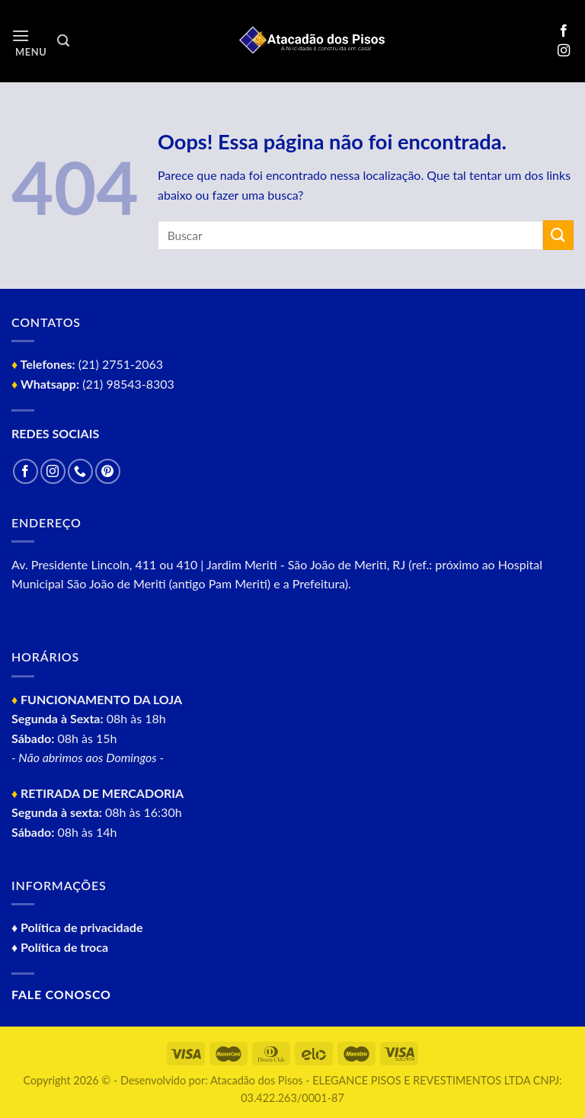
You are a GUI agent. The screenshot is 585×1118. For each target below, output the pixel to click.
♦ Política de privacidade (76, 927)
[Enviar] (558, 235)
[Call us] (80, 471)
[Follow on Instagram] (564, 51)
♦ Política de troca (59, 947)
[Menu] (28, 41)
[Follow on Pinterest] (107, 471)
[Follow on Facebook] (564, 31)
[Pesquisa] (63, 41)
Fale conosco (61, 994)
